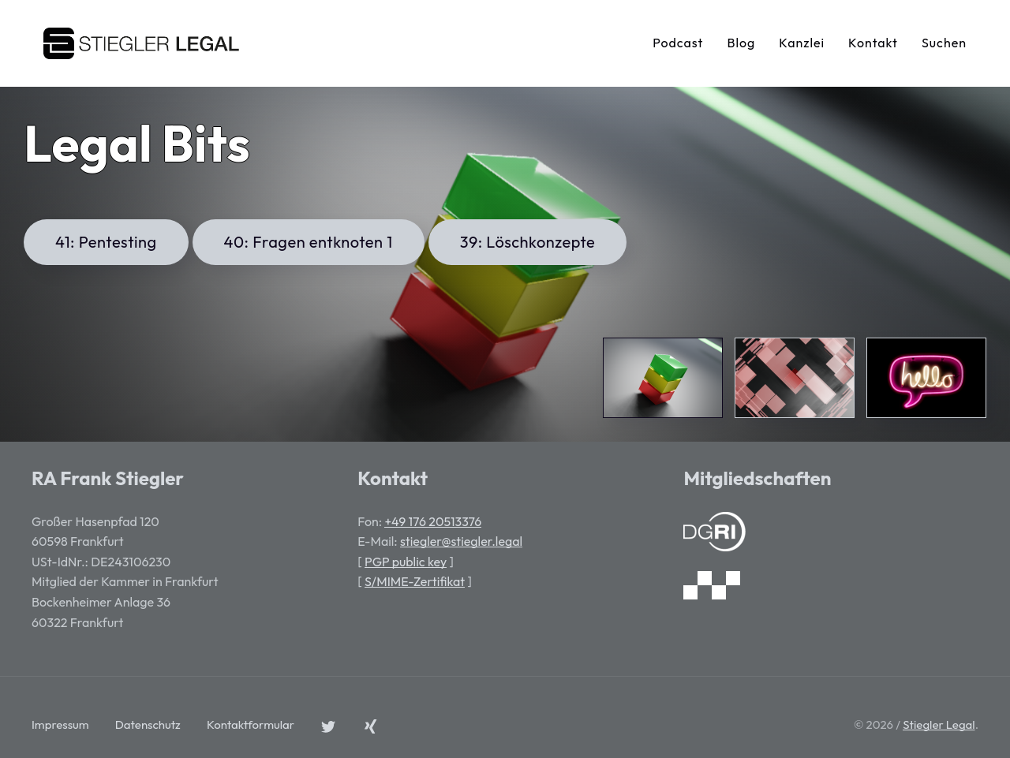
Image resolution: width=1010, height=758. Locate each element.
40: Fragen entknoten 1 (308, 242)
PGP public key (406, 561)
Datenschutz (148, 724)
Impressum (60, 724)
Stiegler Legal (938, 724)
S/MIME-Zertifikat (415, 581)
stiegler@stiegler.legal (461, 541)
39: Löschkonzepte (528, 242)
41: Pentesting (106, 242)
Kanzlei (802, 42)
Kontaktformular (250, 724)
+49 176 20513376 (432, 521)
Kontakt (873, 42)
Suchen (944, 42)
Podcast (678, 42)
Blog (741, 42)
